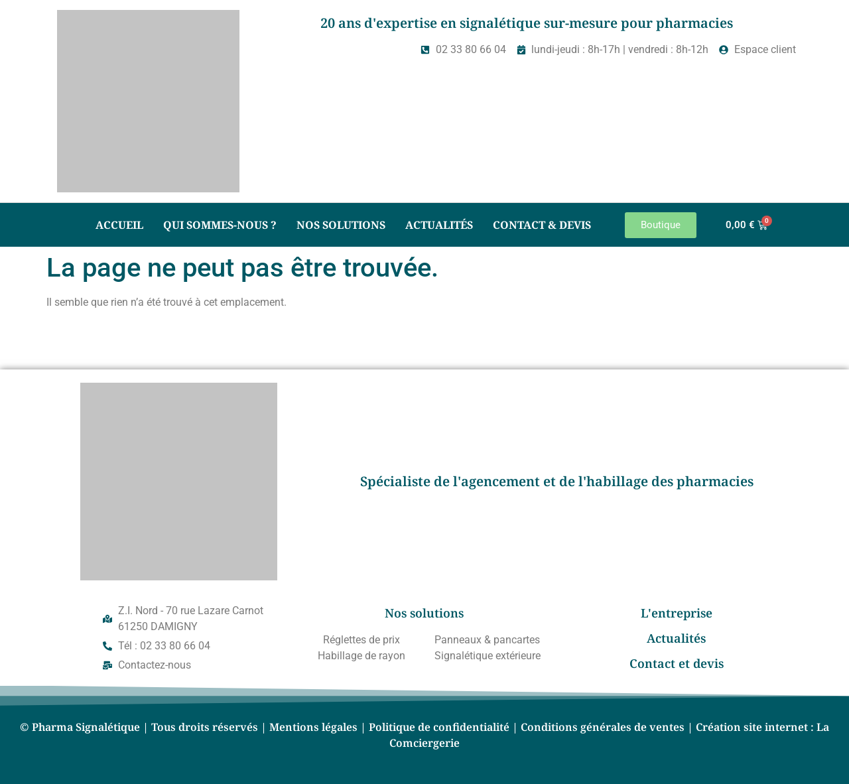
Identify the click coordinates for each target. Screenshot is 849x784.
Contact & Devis (542, 225)
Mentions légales (313, 727)
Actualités (439, 225)
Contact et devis (676, 663)
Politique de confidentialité (439, 727)
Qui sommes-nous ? (220, 225)
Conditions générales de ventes (603, 727)
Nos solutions (340, 225)
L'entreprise (676, 613)
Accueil (119, 225)
